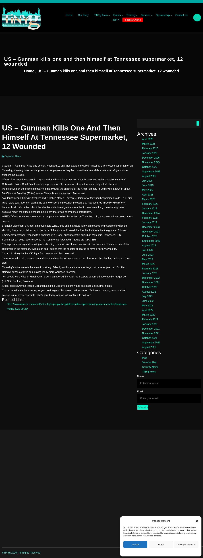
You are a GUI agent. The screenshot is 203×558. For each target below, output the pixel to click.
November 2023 (151, 231)
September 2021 (151, 342)
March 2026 (148, 144)
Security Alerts (133, 19)
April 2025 (147, 194)
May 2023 (147, 259)
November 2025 (151, 162)
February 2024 (150, 217)
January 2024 (149, 222)
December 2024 (151, 213)
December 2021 (151, 328)
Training (130, 15)
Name (140, 376)
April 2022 (147, 310)
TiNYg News (149, 371)
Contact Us (181, 15)
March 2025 (148, 199)
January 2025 (149, 208)
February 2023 (150, 268)
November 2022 (151, 282)
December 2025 (151, 157)
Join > (116, 19)
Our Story (83, 15)
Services (145, 15)
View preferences (186, 544)
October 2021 (149, 338)
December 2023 (151, 227)
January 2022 (149, 324)
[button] (196, 520)
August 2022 (149, 291)
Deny (161, 544)
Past (144, 357)
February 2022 (150, 319)
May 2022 (147, 305)
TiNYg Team (101, 15)
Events (117, 15)
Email (140, 391)
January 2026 (149, 153)
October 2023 (149, 236)
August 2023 (149, 245)
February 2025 (150, 204)
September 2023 (151, 241)
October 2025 (149, 167)
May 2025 (147, 190)
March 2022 (148, 315)
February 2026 (150, 148)
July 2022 (147, 296)
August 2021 (149, 347)
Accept (135, 544)
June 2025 (148, 185)
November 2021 (151, 333)
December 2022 (151, 278)
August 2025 (149, 176)
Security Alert (149, 362)
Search (198, 123)
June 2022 (148, 301)
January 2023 (149, 273)
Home (69, 15)
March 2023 (148, 264)
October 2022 (149, 287)
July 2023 (147, 250)
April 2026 (147, 139)
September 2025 (151, 171)
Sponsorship (163, 15)
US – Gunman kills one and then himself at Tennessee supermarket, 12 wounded (108, 71)
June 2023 (148, 254)
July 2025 (147, 180)
